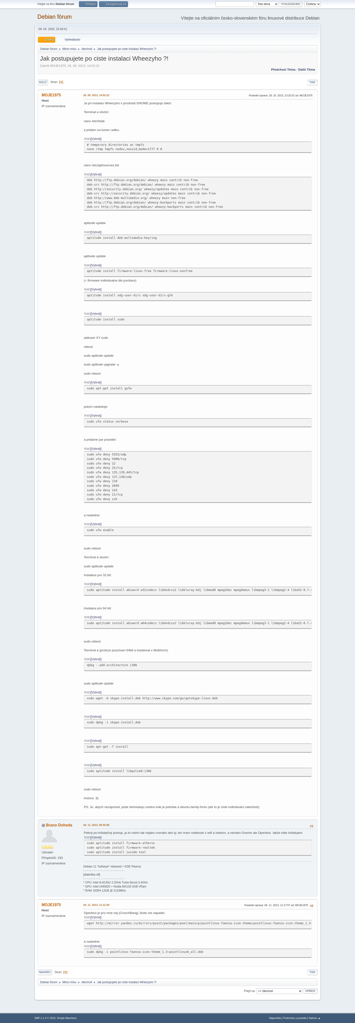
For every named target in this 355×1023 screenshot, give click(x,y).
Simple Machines (67, 1018)
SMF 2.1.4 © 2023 (45, 1018)
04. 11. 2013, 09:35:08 (96, 825)
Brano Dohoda (59, 825)
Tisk (312, 82)
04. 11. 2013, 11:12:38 (96, 904)
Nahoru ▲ (314, 1018)
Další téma (306, 69)
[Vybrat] (96, 139)
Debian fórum (54, 16)
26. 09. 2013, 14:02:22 (96, 95)
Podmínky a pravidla (295, 1018)
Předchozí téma (283, 69)
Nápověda (275, 1018)
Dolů (42, 82)
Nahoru (45, 972)
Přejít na (249, 990)
